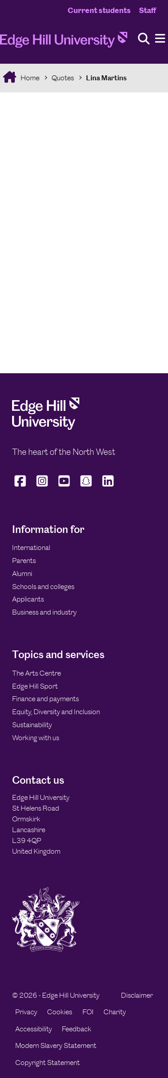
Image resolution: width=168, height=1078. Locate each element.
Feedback (76, 1029)
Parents (24, 560)
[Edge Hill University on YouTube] (64, 486)
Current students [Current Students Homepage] (99, 10)
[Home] (63, 42)
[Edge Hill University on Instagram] (42, 486)
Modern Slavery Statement (55, 1045)
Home (29, 78)
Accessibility (33, 1029)
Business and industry (44, 612)
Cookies (59, 1012)
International (31, 547)
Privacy (26, 1012)
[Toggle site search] (143, 39)
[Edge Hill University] (45, 427)
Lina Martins (106, 78)
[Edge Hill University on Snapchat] (86, 486)
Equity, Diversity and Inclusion (56, 711)
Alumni (22, 573)
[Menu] (160, 38)
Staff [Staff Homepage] (147, 10)
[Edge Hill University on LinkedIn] (108, 486)
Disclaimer (137, 995)
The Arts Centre (36, 673)
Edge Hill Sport (35, 686)
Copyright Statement (47, 1062)
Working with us (35, 737)
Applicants (28, 599)
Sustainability (32, 724)
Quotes (63, 78)
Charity (114, 1012)
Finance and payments (45, 698)
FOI (88, 1012)
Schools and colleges (43, 586)
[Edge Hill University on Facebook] (21, 486)
